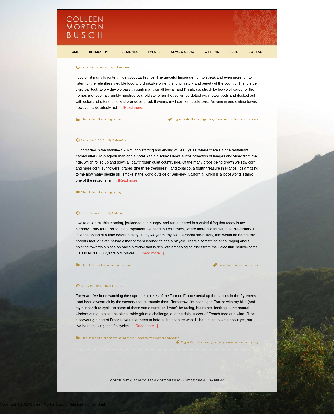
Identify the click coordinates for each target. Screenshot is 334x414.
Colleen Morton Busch (167, 28)
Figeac (218, 119)
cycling (117, 119)
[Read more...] (134, 107)
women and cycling (118, 265)
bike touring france (201, 119)
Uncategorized (144, 338)
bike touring (104, 119)
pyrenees (128, 338)
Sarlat (244, 119)
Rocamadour (231, 119)
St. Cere (253, 119)
